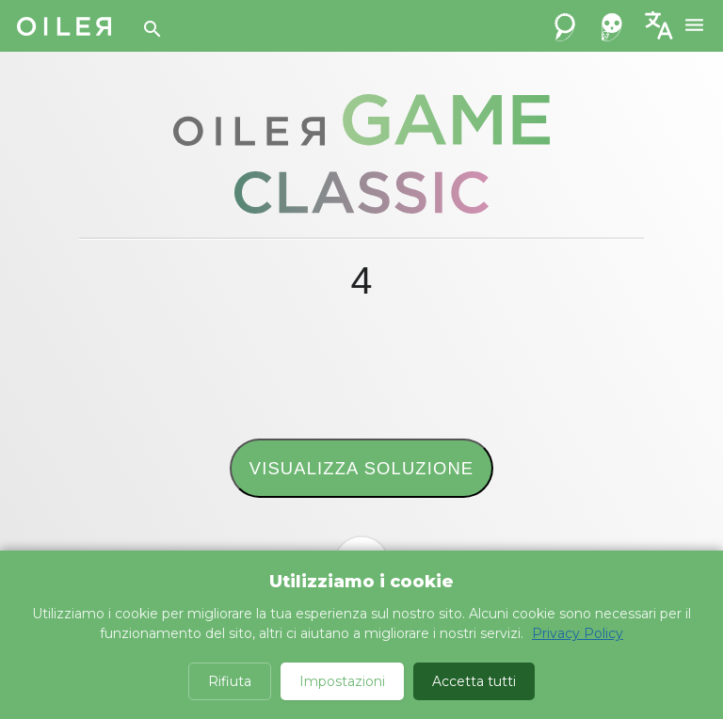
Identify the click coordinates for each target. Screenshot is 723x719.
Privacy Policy (577, 633)
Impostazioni (342, 681)
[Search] (152, 29)
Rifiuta (229, 681)
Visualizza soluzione (361, 468)
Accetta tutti (474, 681)
